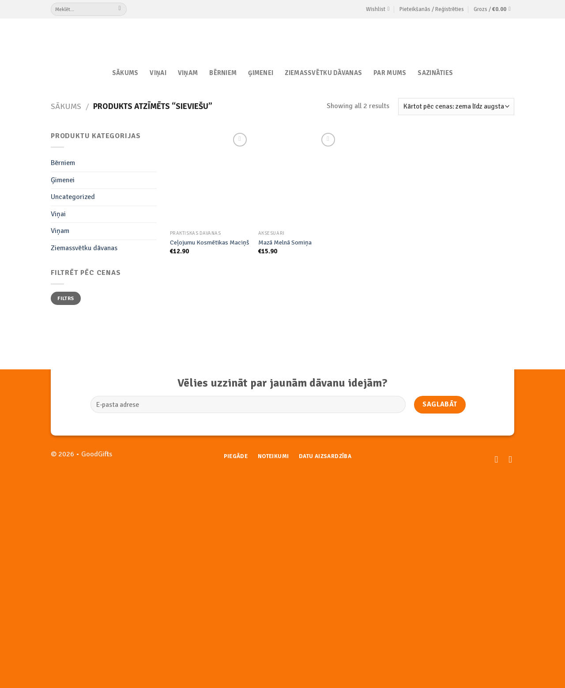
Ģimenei (260, 73)
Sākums (125, 73)
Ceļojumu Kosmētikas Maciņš (209, 242)
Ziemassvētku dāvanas (323, 73)
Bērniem (223, 73)
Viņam (188, 73)
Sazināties (435, 73)
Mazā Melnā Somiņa (285, 242)
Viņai (158, 73)
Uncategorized (73, 196)
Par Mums (389, 73)
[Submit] (119, 9)
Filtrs (65, 298)
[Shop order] (456, 106)
